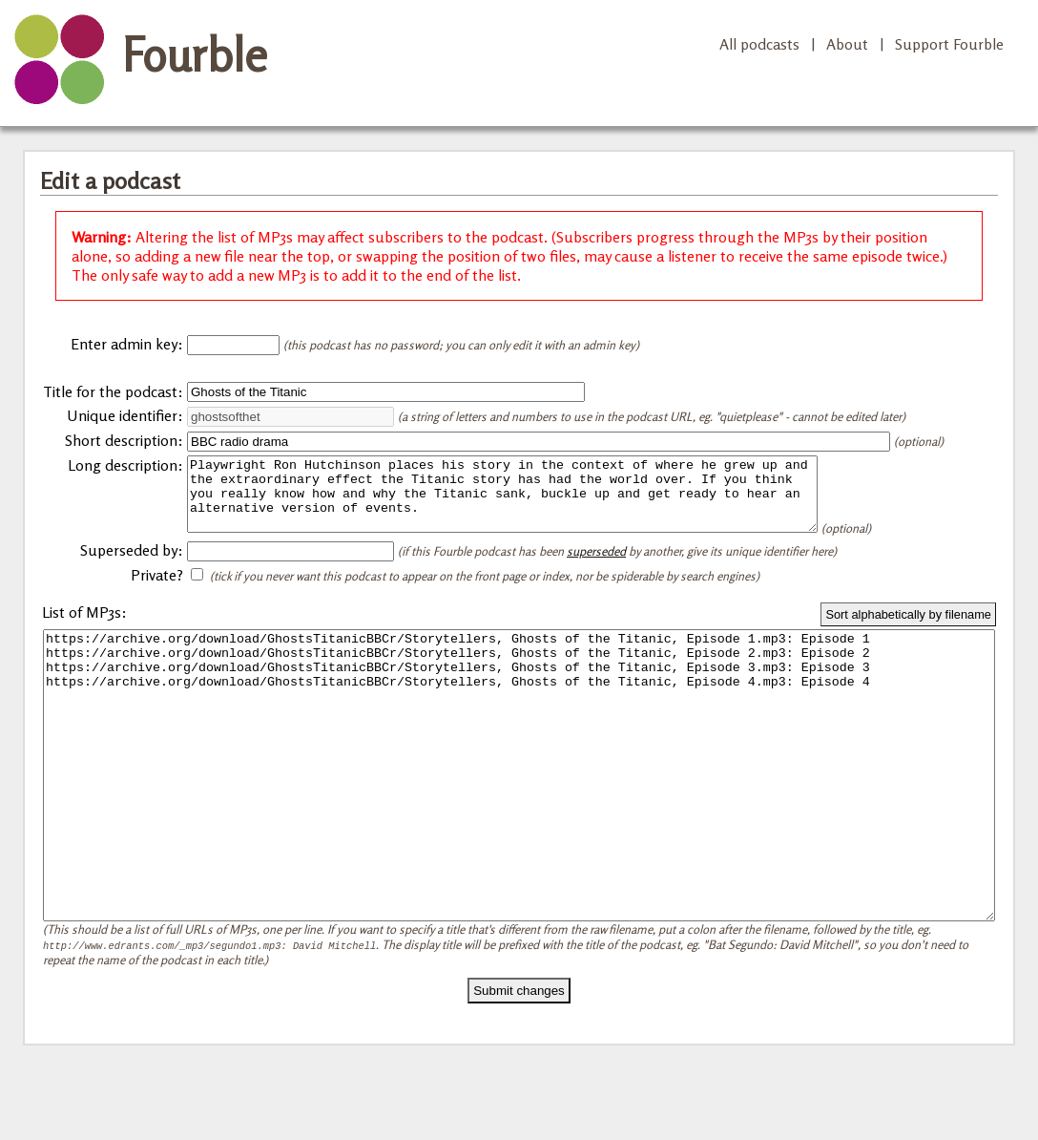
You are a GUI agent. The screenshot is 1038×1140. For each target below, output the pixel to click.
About (847, 43)
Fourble (194, 54)
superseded (596, 565)
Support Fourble (949, 43)
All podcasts (759, 43)
